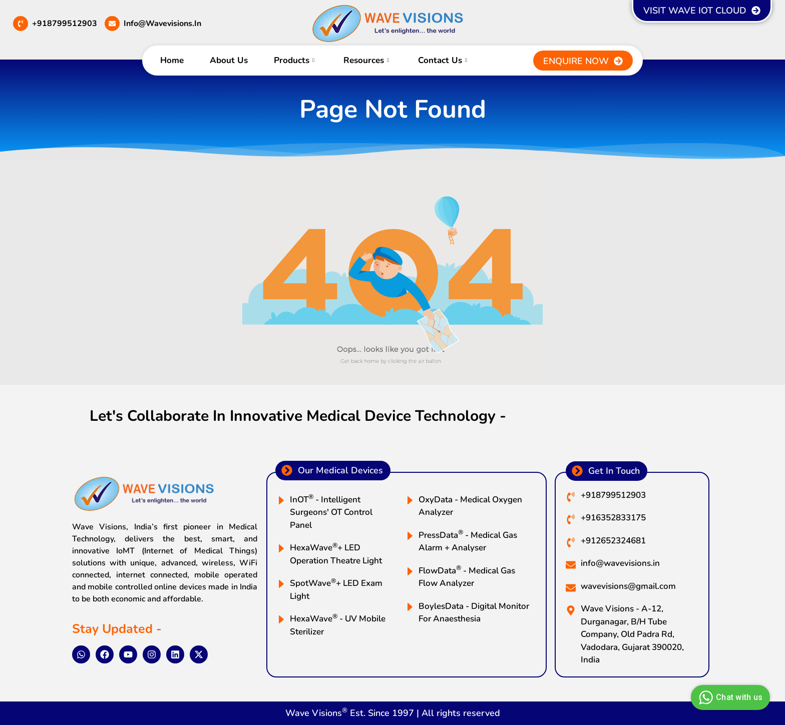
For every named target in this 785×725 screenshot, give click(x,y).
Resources (366, 60)
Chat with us (729, 697)
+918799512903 (64, 23)
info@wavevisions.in (162, 23)
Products (294, 60)
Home (172, 60)
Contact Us (442, 60)
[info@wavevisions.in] (112, 23)
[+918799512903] (20, 23)
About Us (229, 60)
